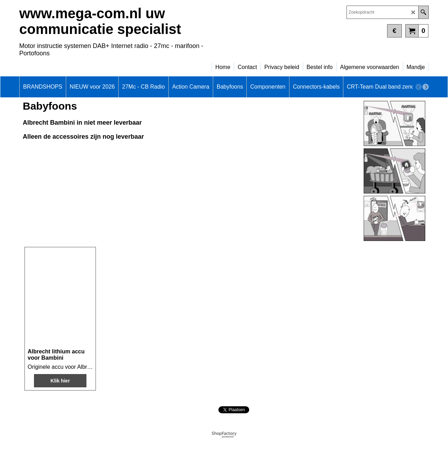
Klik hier (60, 381)
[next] (425, 87)
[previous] (418, 87)
